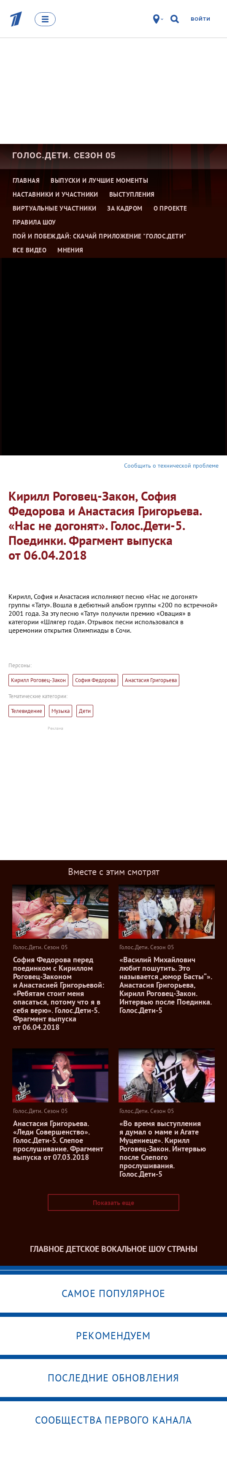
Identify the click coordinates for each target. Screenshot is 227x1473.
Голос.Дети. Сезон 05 (64, 155)
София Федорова (95, 680)
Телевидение (26, 711)
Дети (85, 711)
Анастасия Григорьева (151, 680)
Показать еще (113, 1202)
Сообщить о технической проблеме (171, 465)
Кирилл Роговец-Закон (38, 680)
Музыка (60, 711)
